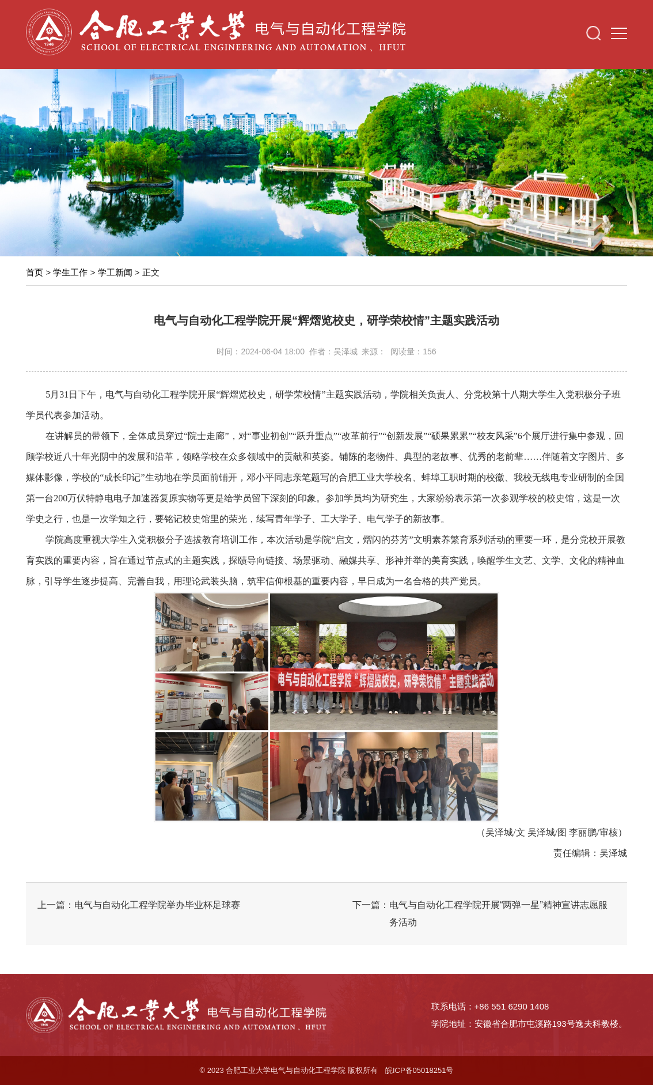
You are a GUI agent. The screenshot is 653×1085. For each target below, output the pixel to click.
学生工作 (70, 272)
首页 (34, 272)
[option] (326, 159)
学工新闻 (115, 272)
